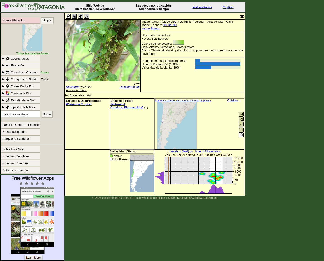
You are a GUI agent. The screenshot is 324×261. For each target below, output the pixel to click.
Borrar (47, 114)
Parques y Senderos (16, 138)
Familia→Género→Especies (21, 124)
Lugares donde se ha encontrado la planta (183, 100)
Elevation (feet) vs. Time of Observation (195, 151)
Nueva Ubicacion (13, 20)
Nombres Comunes (15, 163)
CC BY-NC (170, 25)
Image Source (151, 28)
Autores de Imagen (15, 170)
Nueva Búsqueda (13, 131)
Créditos (232, 100)
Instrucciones (202, 7)
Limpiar (47, 20)
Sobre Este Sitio (13, 149)
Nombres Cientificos (15, 156)
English (228, 7)
